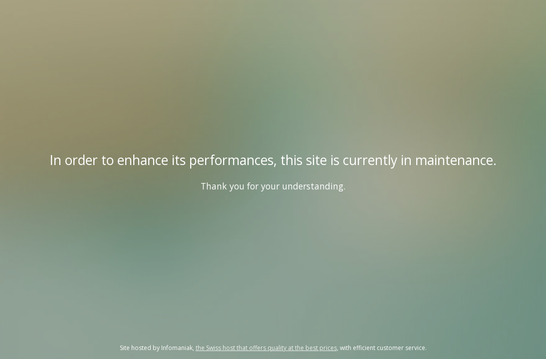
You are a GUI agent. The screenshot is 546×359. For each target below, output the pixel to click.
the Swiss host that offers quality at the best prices (266, 348)
